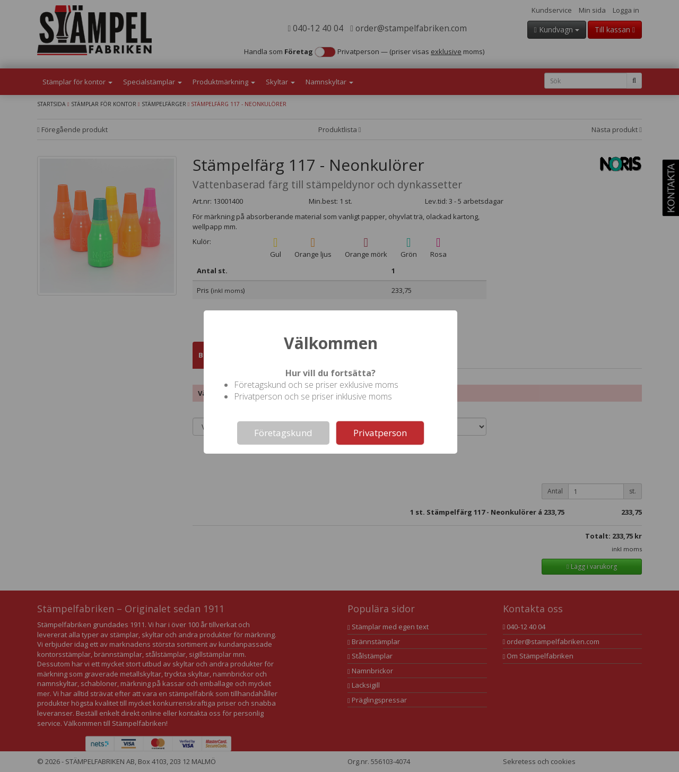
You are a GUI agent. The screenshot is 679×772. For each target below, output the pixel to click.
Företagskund (283, 433)
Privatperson (380, 433)
